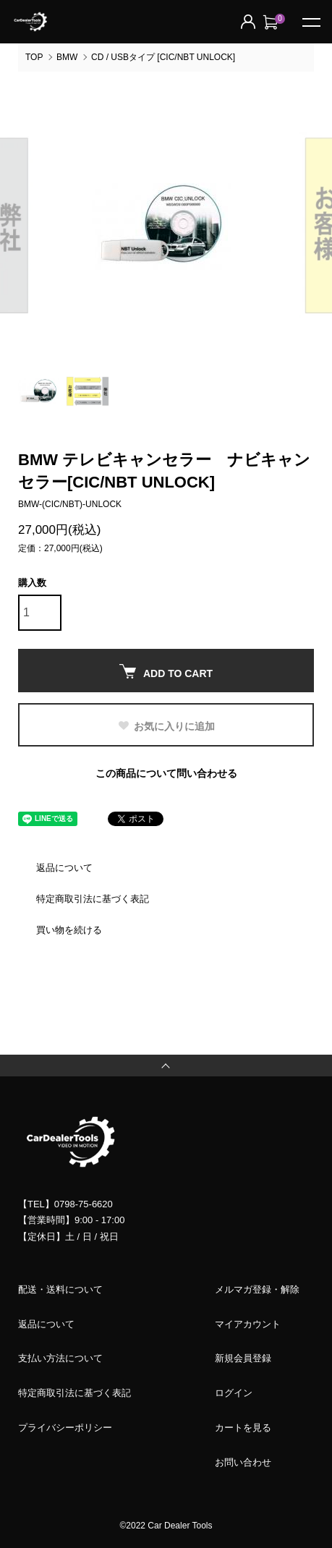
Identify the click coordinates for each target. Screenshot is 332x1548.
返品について (64, 867)
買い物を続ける (69, 929)
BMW (66, 57)
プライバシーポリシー (65, 1427)
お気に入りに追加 (166, 726)
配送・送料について (60, 1289)
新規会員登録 (243, 1358)
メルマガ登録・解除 (257, 1289)
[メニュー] (310, 21)
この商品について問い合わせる (166, 773)
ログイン (233, 1392)
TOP (34, 57)
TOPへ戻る (166, 1065)
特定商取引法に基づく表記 (92, 898)
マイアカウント (248, 1324)
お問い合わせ (243, 1462)
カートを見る (243, 1427)
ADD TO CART (166, 671)
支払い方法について (60, 1358)
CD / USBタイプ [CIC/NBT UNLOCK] (163, 57)
